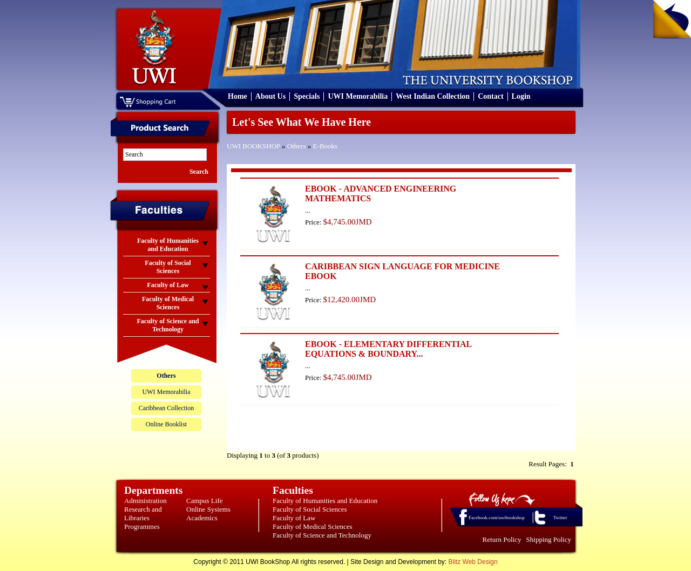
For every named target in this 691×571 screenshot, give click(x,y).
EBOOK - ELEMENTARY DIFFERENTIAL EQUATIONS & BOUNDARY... (388, 348)
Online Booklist (166, 424)
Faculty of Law (294, 518)
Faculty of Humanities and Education (325, 501)
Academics (202, 518)
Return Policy (502, 539)
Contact (490, 96)
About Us (270, 96)
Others (296, 146)
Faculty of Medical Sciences (313, 526)
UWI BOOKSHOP (253, 146)
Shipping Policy (548, 539)
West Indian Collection (433, 96)
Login (521, 96)
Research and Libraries (143, 513)
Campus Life (204, 501)
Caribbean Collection (166, 408)
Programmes (142, 526)
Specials (307, 96)
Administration (145, 501)
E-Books (325, 146)
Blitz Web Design (473, 562)
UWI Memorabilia (358, 96)
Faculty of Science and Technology (322, 535)
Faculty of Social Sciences (310, 509)
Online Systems (208, 509)
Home (237, 96)
